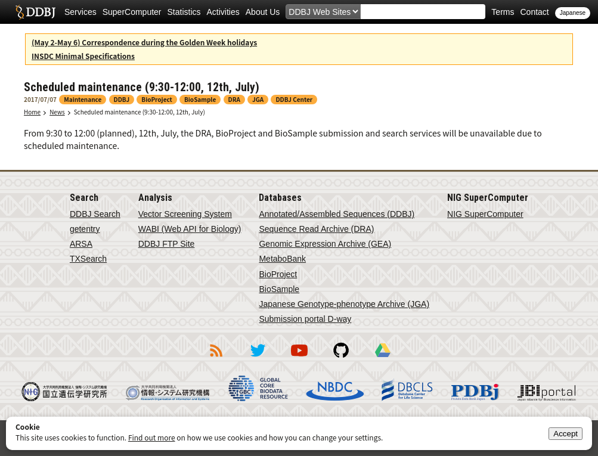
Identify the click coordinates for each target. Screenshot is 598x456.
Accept (565, 433)
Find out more (151, 437)
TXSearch (88, 258)
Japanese (572, 13)
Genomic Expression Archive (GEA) (325, 244)
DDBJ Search (95, 214)
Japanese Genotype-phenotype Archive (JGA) (344, 304)
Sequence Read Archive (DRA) (316, 229)
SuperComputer (132, 12)
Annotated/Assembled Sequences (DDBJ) (336, 214)
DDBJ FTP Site (166, 244)
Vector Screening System (185, 214)
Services (80, 12)
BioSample (279, 289)
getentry (85, 229)
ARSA (81, 244)
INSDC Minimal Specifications (83, 56)
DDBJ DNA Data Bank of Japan (35, 12)
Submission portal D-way (305, 319)
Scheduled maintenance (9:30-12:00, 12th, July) (139, 111)
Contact (534, 12)
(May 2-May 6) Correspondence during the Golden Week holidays (144, 42)
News (57, 111)
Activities (223, 12)
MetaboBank (282, 258)
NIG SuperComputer (485, 214)
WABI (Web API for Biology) (189, 229)
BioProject (278, 274)
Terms (502, 12)
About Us (263, 12)
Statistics (184, 12)
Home (32, 111)
